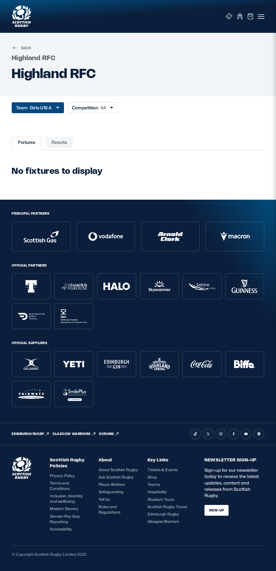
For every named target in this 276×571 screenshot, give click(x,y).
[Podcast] (258, 433)
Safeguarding (111, 491)
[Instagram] (220, 433)
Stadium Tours (161, 499)
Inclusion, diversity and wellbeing (66, 498)
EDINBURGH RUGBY (31, 434)
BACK (21, 48)
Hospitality (157, 491)
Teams (154, 484)
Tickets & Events (163, 469)
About (105, 459)
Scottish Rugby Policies (67, 462)
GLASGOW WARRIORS (74, 434)
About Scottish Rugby (118, 469)
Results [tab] (59, 142)
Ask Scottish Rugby (116, 477)
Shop (152, 477)
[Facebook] (233, 433)
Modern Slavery (64, 508)
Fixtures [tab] (26, 142)
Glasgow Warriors (163, 521)
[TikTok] (195, 433)
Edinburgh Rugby (163, 514)
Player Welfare (112, 484)
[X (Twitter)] (208, 433)
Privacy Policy (62, 475)
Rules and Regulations (109, 509)
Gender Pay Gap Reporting (65, 519)
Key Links (158, 459)
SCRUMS (109, 434)
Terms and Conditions (60, 485)
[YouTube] (246, 433)
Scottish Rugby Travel (167, 506)
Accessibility (61, 529)
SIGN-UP (216, 510)
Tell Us (104, 499)
